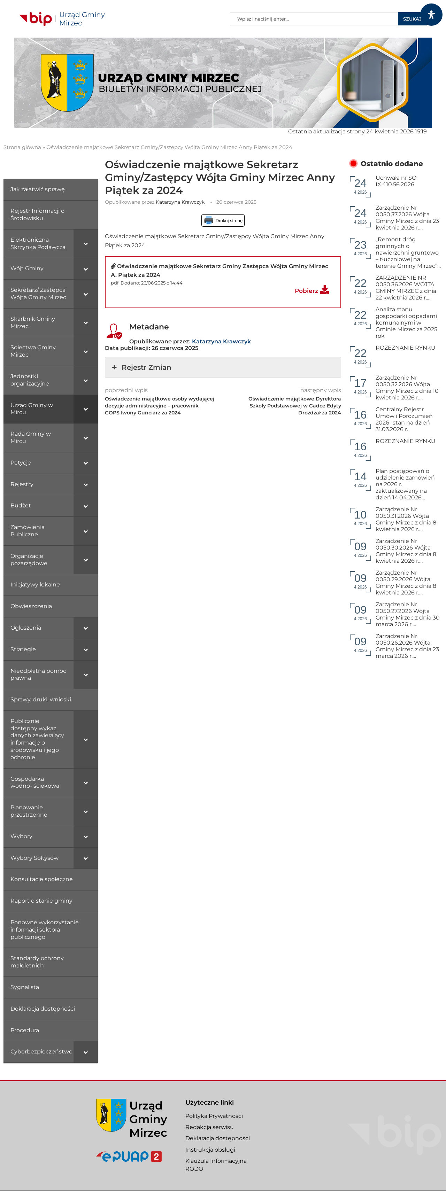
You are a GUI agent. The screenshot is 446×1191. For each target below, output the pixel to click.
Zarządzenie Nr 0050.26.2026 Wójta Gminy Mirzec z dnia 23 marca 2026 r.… (407, 646)
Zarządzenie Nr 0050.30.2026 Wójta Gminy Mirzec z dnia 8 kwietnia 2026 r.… (406, 551)
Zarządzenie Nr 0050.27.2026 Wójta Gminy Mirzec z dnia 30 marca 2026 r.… (408, 614)
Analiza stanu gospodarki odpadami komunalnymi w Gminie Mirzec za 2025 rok (406, 322)
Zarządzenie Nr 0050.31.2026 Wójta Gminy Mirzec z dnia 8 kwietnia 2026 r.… (406, 519)
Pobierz (306, 290)
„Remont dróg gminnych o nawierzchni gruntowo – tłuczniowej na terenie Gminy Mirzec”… (408, 252)
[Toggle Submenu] (86, 243)
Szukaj (412, 19)
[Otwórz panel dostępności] (431, 14)
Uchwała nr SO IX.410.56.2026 (396, 181)
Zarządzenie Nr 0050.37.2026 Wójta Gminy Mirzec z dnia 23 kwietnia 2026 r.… (407, 217)
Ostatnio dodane (392, 163)
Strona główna (22, 147)
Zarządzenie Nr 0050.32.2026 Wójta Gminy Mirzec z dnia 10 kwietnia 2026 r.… (407, 387)
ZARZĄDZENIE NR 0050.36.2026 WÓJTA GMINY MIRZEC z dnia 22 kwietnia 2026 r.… (406, 287)
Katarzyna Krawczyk (180, 202)
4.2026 (360, 186)
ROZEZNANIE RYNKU (406, 347)
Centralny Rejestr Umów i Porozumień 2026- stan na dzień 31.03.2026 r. (404, 419)
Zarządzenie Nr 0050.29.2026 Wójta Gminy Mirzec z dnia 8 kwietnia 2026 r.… (406, 582)
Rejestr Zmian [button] (140, 367)
